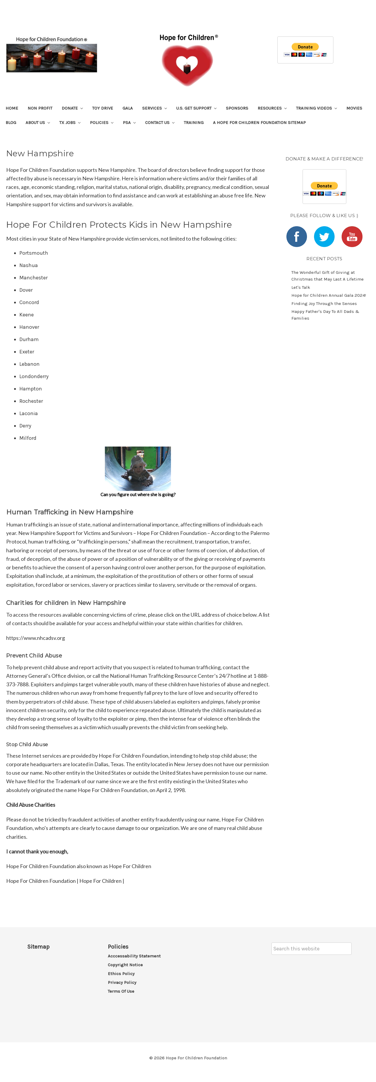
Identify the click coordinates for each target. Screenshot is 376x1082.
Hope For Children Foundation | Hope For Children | (65, 881)
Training (194, 122)
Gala (127, 108)
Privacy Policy (122, 982)
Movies (354, 108)
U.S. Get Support (196, 108)
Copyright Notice (125, 964)
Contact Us (159, 122)
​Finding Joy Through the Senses (324, 303)
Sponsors (237, 108)
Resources (272, 108)
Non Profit (40, 108)
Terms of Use (121, 991)
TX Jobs (69, 122)
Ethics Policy (121, 973)
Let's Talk (300, 287)
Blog (11, 122)
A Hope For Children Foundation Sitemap (259, 122)
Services (154, 108)
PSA (129, 122)
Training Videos (316, 108)
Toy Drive (102, 108)
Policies (101, 122)
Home (12, 108)
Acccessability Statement (134, 956)
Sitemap (38, 946)
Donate (72, 108)
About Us (38, 122)
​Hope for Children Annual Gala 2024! (328, 295)
